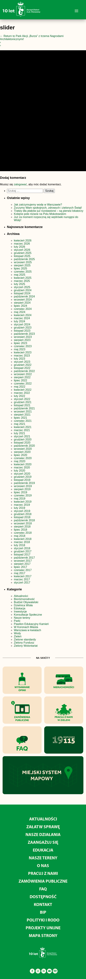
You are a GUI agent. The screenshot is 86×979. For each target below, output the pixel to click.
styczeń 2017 (22, 582)
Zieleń (18, 636)
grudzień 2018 (22, 514)
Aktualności (21, 596)
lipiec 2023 (20, 343)
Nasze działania (43, 834)
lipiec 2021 (20, 417)
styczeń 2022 (22, 399)
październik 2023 (24, 333)
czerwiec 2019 (23, 495)
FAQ (43, 888)
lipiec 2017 (20, 566)
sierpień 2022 (22, 377)
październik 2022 (24, 371)
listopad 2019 (22, 479)
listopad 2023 (22, 330)
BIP (43, 912)
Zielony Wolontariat (26, 645)
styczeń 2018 (22, 548)
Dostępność (43, 896)
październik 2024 (24, 296)
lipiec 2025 (20, 268)
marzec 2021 (22, 430)
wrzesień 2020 (23, 448)
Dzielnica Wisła (23, 605)
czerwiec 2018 (23, 532)
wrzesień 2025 (23, 262)
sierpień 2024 (22, 302)
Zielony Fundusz (24, 642)
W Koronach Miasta (26, 627)
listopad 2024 (22, 293)
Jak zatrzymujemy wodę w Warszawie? (38, 204)
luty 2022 (19, 396)
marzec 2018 (22, 542)
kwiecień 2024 (22, 315)
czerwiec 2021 (23, 420)
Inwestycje (20, 611)
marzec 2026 (22, 243)
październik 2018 (24, 520)
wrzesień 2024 (23, 299)
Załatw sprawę (43, 826)
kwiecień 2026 (22, 240)
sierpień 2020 (22, 451)
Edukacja (19, 608)
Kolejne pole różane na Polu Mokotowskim (40, 213)
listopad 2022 (22, 368)
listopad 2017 (22, 554)
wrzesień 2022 (23, 374)
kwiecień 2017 (22, 576)
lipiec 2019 (20, 492)
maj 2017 (19, 573)
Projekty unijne (43, 927)
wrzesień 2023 (23, 336)
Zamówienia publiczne (43, 881)
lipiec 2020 (20, 455)
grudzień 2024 (22, 290)
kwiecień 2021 (22, 427)
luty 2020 (19, 470)
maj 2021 (19, 423)
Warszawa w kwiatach (27, 630)
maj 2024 (19, 312)
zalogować (20, 184)
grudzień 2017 (22, 551)
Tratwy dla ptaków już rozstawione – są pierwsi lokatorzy (48, 210)
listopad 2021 (22, 405)
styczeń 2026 (22, 249)
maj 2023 (19, 349)
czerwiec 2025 (23, 271)
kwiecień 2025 (22, 277)
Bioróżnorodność (24, 599)
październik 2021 (24, 408)
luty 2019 (19, 507)
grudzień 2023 (22, 327)
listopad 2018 (22, 517)
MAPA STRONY (43, 935)
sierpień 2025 (22, 265)
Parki (17, 620)
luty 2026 (19, 246)
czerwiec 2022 (23, 383)
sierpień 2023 (22, 340)
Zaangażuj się (43, 842)
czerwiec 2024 (23, 308)
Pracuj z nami (43, 873)
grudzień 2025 (22, 252)
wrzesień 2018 (23, 523)
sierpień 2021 (22, 414)
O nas (43, 865)
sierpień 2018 (22, 526)
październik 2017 (24, 557)
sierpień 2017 (22, 563)
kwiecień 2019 (22, 501)
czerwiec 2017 (23, 570)
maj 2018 (19, 535)
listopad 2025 (22, 256)
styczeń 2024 (22, 324)
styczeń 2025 (22, 287)
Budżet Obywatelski (26, 602)
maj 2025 (19, 274)
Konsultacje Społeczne (28, 614)
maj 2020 (19, 461)
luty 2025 (19, 284)
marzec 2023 (22, 355)
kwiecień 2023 (22, 352)
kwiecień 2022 (22, 389)
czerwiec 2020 (23, 458)
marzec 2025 (22, 280)
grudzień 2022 (22, 364)
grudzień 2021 (22, 402)
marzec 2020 (22, 467)
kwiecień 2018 (22, 539)
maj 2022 (19, 386)
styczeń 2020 (22, 473)
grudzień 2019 (22, 476)
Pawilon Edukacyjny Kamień (31, 623)
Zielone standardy (25, 639)
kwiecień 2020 (22, 464)
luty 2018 (19, 545)
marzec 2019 (22, 504)
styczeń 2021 (22, 436)
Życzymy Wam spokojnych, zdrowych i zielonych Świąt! (48, 207)
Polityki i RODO (43, 920)
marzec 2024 (22, 318)
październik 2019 (24, 483)
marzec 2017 (22, 579)
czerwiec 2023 (23, 346)
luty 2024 (19, 321)
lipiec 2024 (20, 305)
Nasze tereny (22, 617)
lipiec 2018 (20, 529)
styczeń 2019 (22, 511)
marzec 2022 (22, 392)
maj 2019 (19, 498)
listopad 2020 (22, 442)
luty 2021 (19, 433)
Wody (17, 633)
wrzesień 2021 (23, 411)
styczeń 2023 (22, 361)
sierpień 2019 (22, 489)
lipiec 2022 (20, 380)
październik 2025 (24, 259)
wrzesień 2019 (23, 486)
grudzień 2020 (22, 439)
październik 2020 (24, 445)
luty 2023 (19, 358)
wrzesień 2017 (23, 560)
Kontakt (43, 904)
